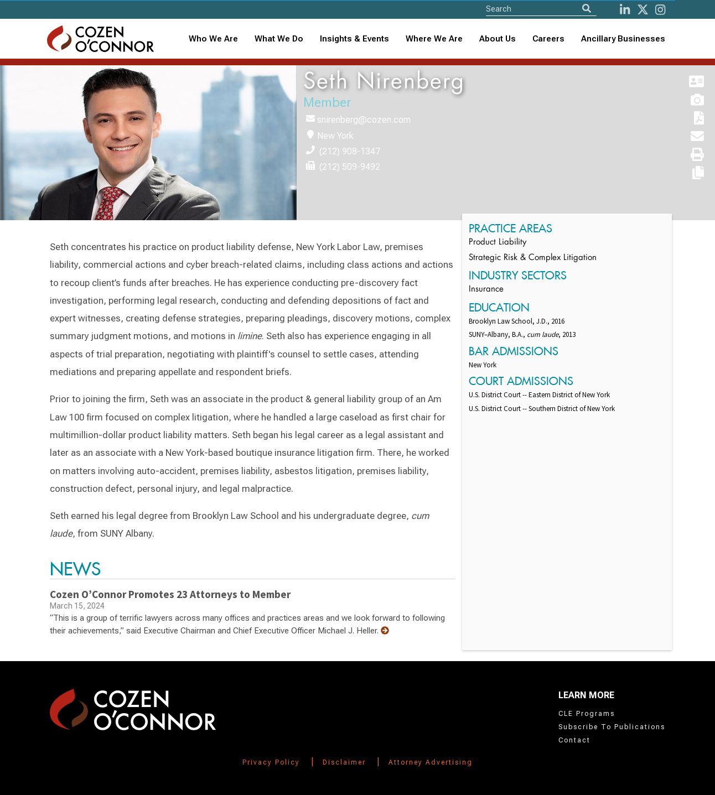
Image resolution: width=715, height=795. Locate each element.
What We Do (279, 39)
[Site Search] (541, 8)
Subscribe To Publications (611, 727)
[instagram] (660, 9)
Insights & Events (354, 39)
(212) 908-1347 (349, 151)
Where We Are (434, 39)
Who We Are (213, 39)
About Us (497, 39)
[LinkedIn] (625, 9)
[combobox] (354, 39)
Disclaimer (344, 762)
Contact (574, 740)
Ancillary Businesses (623, 39)
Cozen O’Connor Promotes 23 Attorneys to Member (170, 594)
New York (335, 136)
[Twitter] (643, 9)
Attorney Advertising (430, 762)
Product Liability (497, 242)
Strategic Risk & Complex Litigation (533, 258)
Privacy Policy (271, 762)
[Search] (586, 8)
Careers (548, 39)
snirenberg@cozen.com (364, 120)
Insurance (486, 289)
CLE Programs (586, 714)
